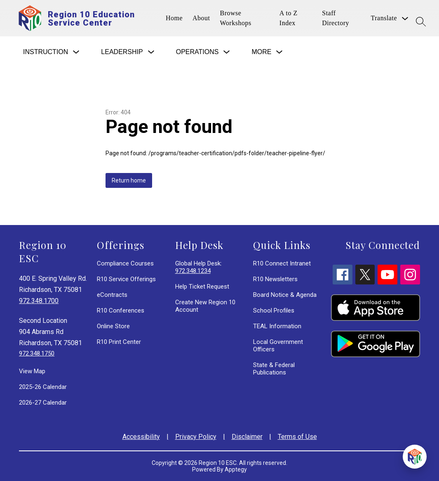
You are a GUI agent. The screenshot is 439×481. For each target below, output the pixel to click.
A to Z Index (288, 17)
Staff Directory (335, 17)
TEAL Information (277, 326)
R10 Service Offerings (126, 279)
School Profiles (273, 310)
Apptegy (236, 469)
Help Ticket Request (202, 286)
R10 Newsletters (275, 279)
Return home (129, 180)
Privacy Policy (195, 437)
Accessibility (141, 437)
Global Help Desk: (198, 267)
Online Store (113, 326)
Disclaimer (247, 437)
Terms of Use (297, 437)
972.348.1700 (39, 301)
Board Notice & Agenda (285, 295)
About (201, 17)
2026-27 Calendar (43, 402)
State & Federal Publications (274, 368)
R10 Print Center (119, 342)
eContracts (112, 295)
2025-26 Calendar (43, 387)
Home (174, 17)
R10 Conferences (120, 310)
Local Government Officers (278, 345)
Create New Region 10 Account (205, 306)
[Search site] (421, 21)
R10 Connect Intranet (282, 263)
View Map (32, 371)
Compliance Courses (125, 263)
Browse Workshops (235, 17)
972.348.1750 (36, 353)
